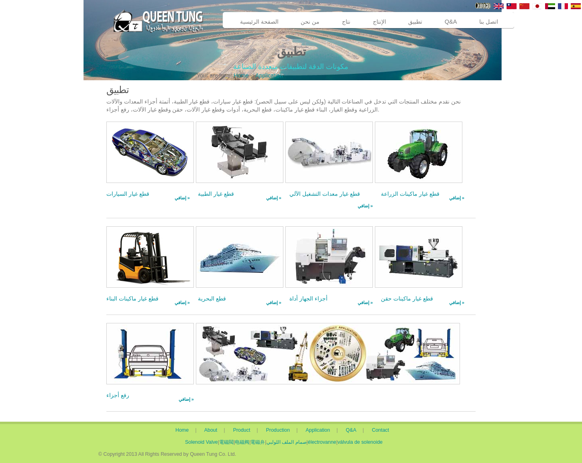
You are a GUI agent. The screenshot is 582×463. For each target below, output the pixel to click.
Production (280, 430)
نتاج (346, 21)
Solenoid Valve (201, 442)
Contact (380, 430)
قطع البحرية (212, 298)
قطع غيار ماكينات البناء (132, 298)
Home (241, 75)
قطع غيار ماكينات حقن (407, 298)
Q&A (451, 21)
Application (269, 75)
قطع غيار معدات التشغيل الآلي (324, 194)
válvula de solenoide (360, 442)
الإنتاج (379, 21)
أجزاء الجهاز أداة (308, 298)
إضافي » (182, 197)
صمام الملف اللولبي (287, 442)
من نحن (310, 21)
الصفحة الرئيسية (259, 21)
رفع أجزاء (117, 395)
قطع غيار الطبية (216, 194)
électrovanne (322, 442)
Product (243, 430)
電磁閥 (226, 442)
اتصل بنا (488, 21)
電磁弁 (257, 442)
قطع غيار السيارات (127, 194)
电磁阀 (242, 442)
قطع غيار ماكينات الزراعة (410, 194)
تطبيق (415, 21)
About (212, 430)
